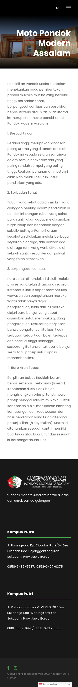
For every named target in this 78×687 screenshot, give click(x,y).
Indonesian (48, 684)
